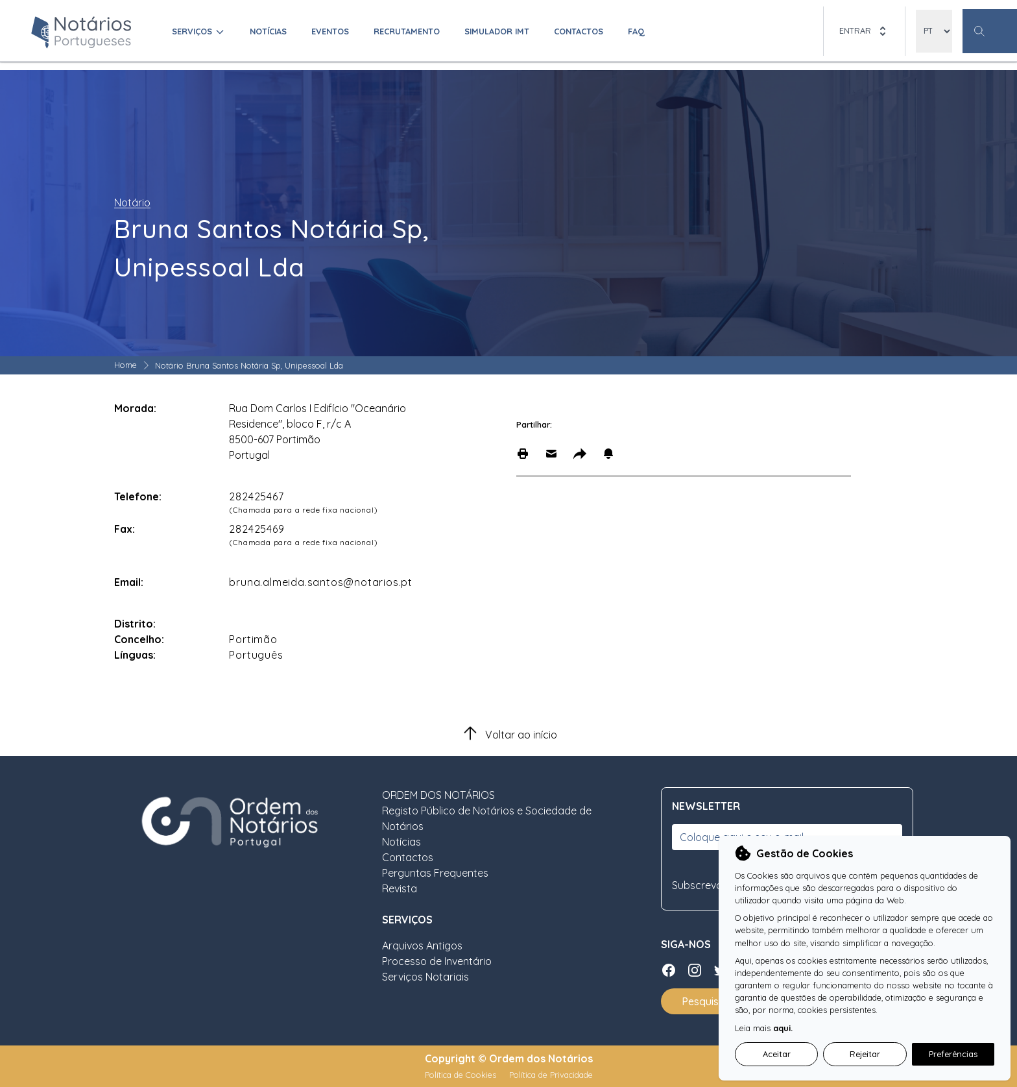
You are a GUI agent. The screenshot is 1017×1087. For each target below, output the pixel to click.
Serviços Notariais (425, 976)
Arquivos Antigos (422, 945)
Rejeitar (865, 1054)
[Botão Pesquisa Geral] (990, 31)
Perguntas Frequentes (435, 872)
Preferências (953, 1054)
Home (125, 365)
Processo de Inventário (437, 961)
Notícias (268, 31)
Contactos (578, 31)
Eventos (330, 31)
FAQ (636, 31)
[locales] (934, 31)
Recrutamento (407, 31)
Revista (399, 888)
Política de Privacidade (551, 1074)
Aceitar (777, 1054)
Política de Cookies (462, 1074)
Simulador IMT (496, 31)
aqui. (783, 1028)
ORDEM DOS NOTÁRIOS (438, 794)
